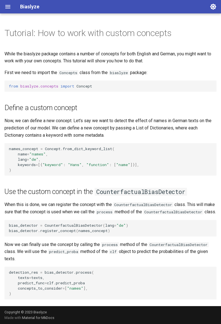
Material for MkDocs (38, 318)
